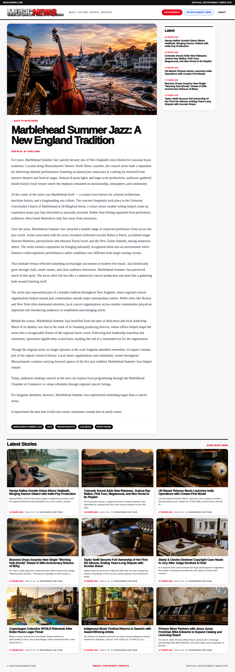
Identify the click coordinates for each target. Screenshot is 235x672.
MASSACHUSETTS (66, 427)
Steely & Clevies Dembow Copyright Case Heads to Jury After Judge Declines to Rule (190, 561)
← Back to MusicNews (24, 121)
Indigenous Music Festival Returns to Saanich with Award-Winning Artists (117, 630)
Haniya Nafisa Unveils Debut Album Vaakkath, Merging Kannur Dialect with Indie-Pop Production (42, 492)
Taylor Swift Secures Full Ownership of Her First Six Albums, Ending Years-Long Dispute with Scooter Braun (115, 563)
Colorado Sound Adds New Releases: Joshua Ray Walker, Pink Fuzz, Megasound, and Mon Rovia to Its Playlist (117, 494)
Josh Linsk (33, 151)
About (222, 12)
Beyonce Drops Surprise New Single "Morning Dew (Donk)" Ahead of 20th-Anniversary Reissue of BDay (41, 563)
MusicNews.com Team (51, 512)
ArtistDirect (172, 12)
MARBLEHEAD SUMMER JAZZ (27, 427)
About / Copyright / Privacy (111, 666)
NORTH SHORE (104, 427)
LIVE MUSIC (85, 427)
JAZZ (49, 427)
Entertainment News (199, 12)
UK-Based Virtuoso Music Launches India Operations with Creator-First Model (186, 492)
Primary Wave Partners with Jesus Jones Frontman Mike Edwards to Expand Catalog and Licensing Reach (190, 632)
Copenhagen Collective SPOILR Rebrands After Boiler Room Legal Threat (40, 630)
